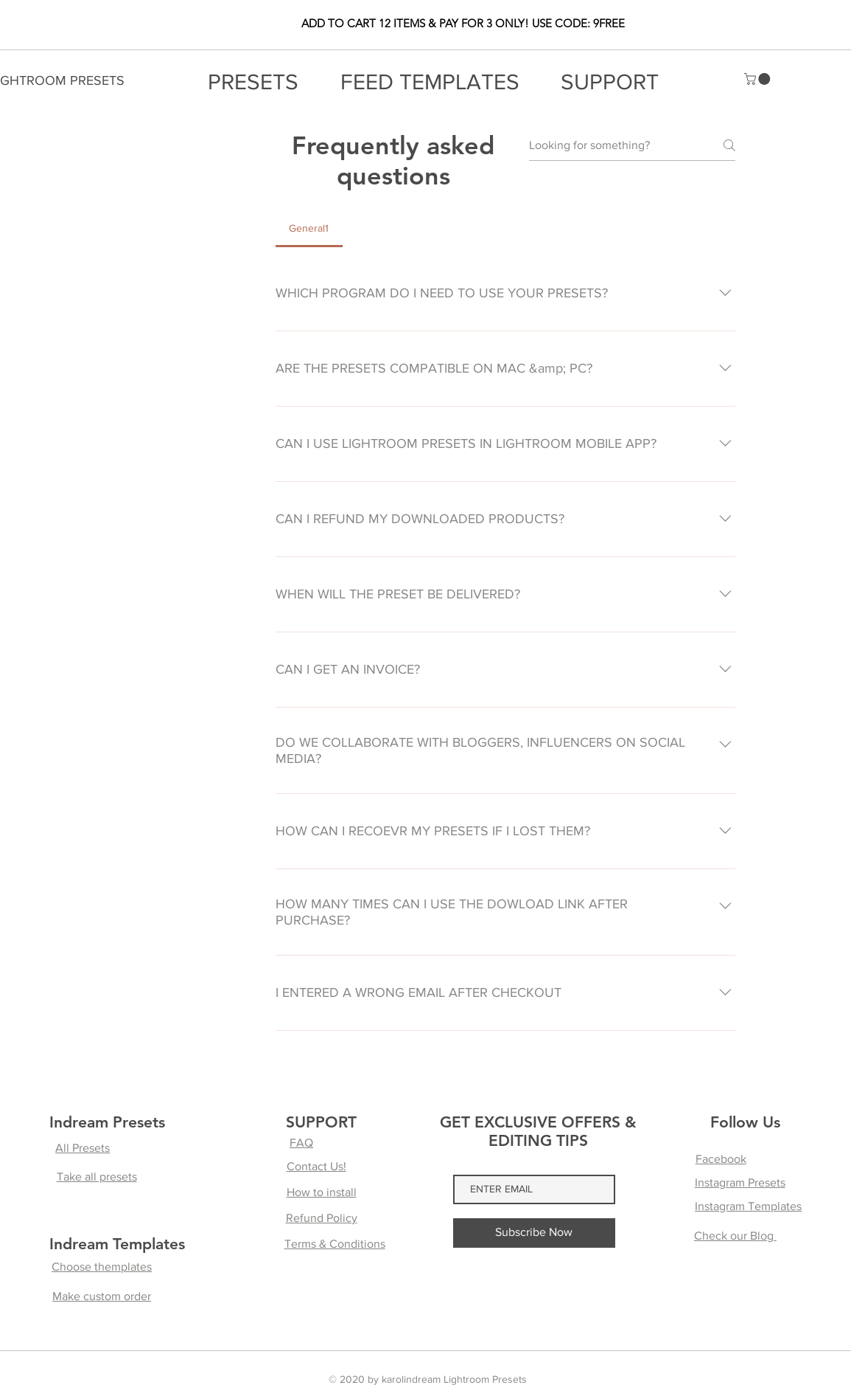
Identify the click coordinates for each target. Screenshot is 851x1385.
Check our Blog (735, 1235)
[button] (758, 79)
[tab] (309, 228)
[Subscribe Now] (534, 1233)
